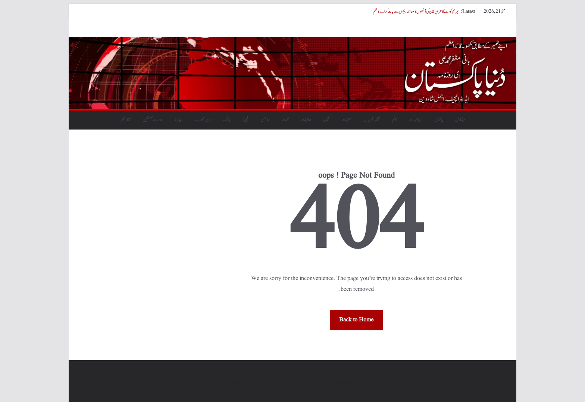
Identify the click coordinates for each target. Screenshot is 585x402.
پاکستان (438, 120)
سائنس (265, 120)
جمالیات (306, 120)
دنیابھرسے (415, 120)
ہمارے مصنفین (152, 120)
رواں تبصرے (202, 120)
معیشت (346, 120)
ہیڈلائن (460, 120)
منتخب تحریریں (371, 120)
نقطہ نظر (126, 120)
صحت (285, 120)
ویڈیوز (178, 120)
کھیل (326, 120)
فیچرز (245, 120)
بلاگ (226, 120)
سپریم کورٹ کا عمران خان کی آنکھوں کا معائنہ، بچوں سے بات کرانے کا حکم (416, 11)
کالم (394, 120)
